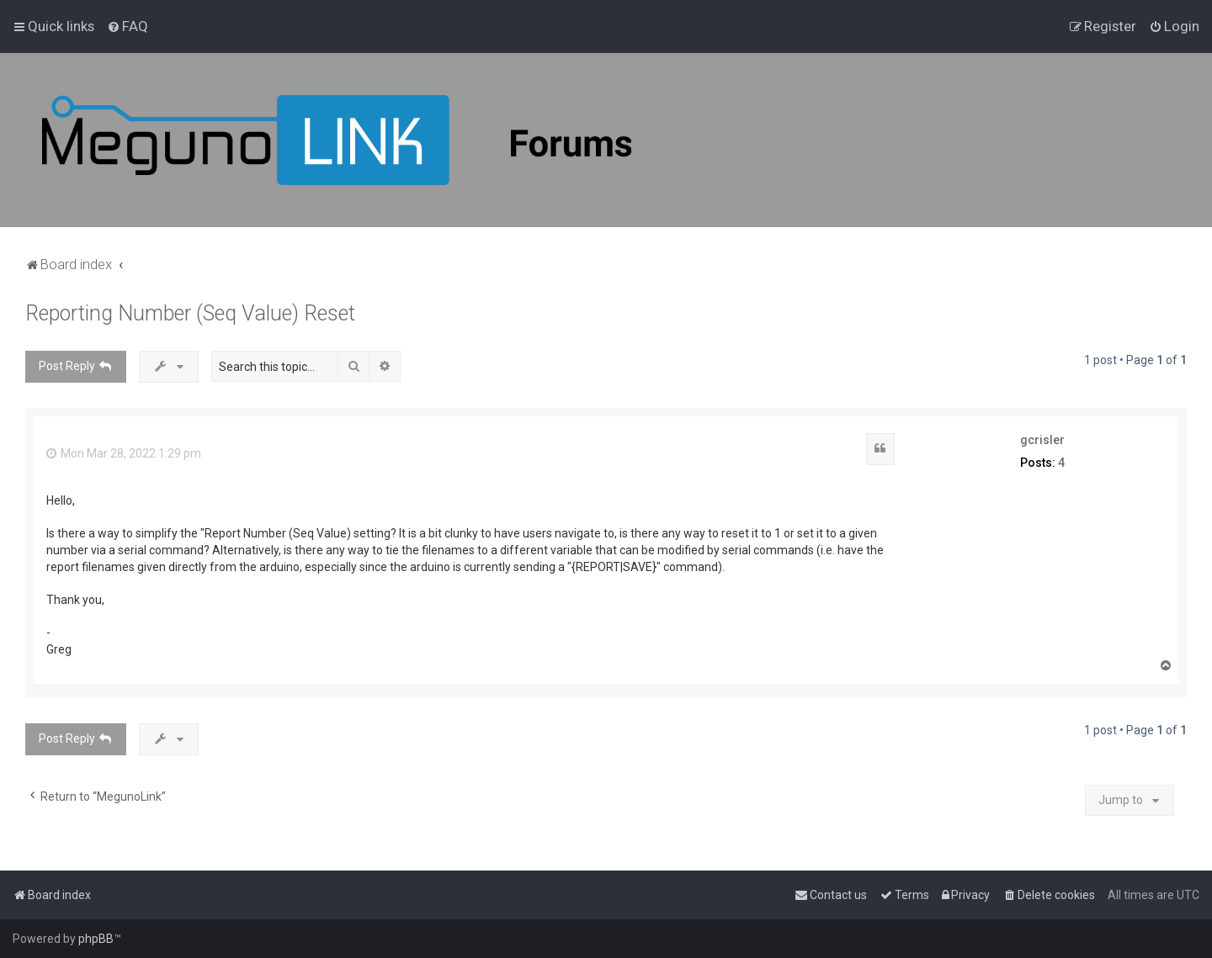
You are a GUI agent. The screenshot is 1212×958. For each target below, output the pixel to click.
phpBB (96, 938)
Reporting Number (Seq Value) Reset (190, 313)
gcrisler (1042, 440)
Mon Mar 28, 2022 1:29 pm (123, 453)
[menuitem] (127, 26)
